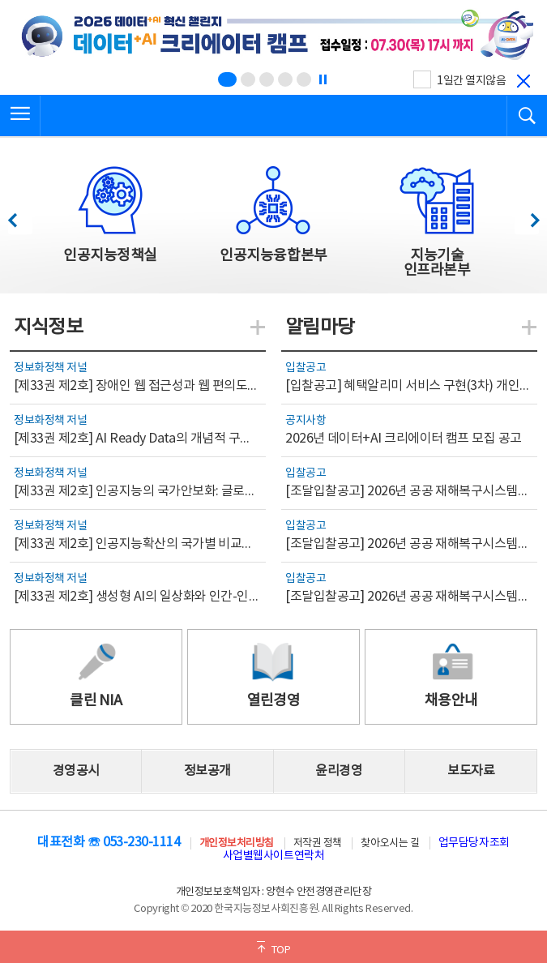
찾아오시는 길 (390, 843)
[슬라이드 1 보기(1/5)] (227, 79)
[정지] (322, 79)
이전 (20, 216)
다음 (526, 216)
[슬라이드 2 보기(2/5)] (248, 79)
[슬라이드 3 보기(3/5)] (266, 79)
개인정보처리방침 (236, 843)
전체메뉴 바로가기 (0, 0)
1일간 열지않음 (471, 81)
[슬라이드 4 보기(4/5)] (285, 79)
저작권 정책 (317, 843)
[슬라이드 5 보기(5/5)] (304, 79)
